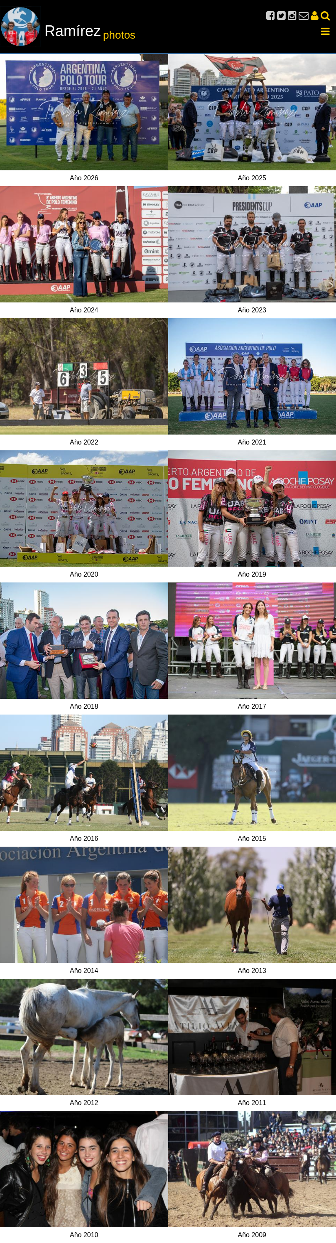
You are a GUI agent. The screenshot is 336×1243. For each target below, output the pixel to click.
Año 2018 (84, 706)
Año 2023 (252, 310)
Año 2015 (252, 838)
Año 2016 (84, 838)
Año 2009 (252, 1234)
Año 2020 (84, 574)
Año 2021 (252, 442)
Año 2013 (252, 970)
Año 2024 (84, 310)
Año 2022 (84, 442)
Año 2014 (84, 970)
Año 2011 (252, 1102)
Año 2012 (84, 1102)
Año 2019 (252, 574)
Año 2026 (84, 178)
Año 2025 (252, 178)
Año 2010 (84, 1234)
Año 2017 (252, 706)
